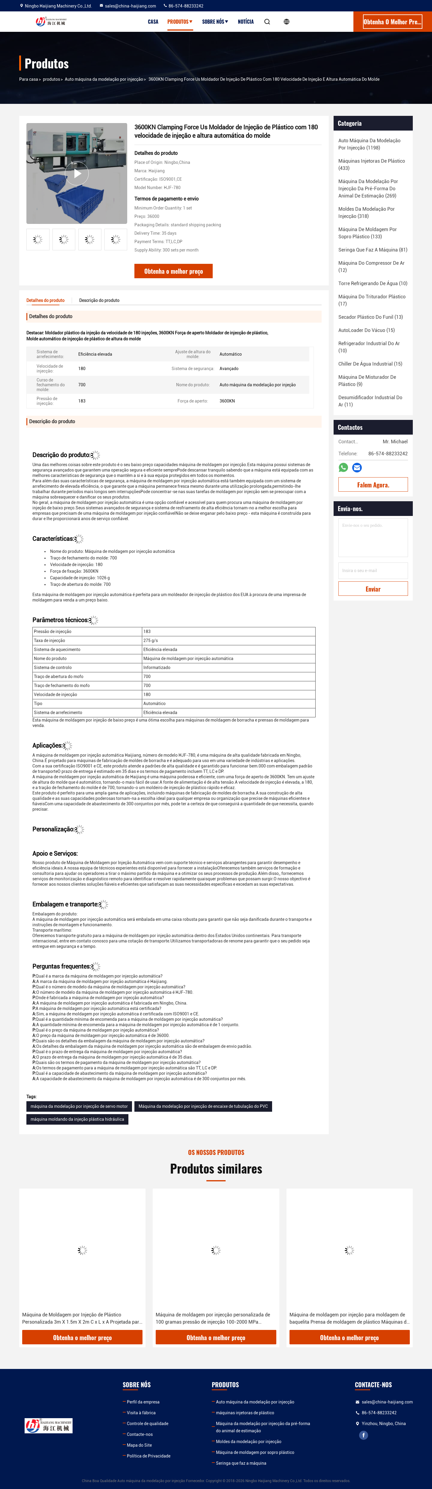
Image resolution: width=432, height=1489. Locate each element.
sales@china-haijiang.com (127, 6)
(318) (366, 212)
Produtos (180, 21)
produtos (51, 79)
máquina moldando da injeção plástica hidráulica (77, 1119)
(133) (367, 233)
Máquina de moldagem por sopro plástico (255, 1452)
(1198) (369, 144)
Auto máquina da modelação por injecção (104, 79)
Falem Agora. (373, 484)
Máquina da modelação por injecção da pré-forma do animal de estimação (263, 1427)
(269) (368, 189)
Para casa (28, 79)
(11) (370, 401)
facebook (363, 1435)
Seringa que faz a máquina (241, 1463)
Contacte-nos (140, 1434)
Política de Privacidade (148, 1456)
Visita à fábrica (141, 1412)
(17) (372, 300)
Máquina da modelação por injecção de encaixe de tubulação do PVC (203, 1106)
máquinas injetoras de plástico (245, 1412)
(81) (372, 250)
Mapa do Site (139, 1445)
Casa (153, 21)
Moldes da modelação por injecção (248, 1441)
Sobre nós (215, 21)
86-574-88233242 (183, 6)
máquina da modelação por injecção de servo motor (79, 1106)
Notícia (246, 21)
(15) (366, 330)
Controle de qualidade (147, 1423)
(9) (367, 380)
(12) (371, 266)
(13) (370, 317)
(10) (372, 283)
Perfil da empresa (143, 1402)
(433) (371, 164)
